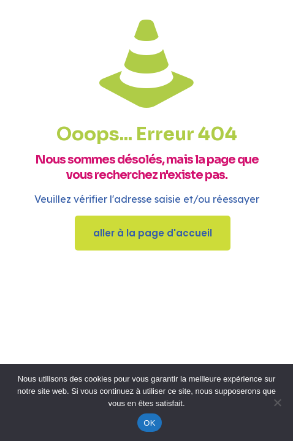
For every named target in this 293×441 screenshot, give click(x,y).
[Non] (278, 402)
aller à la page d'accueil (152, 233)
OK (149, 423)
